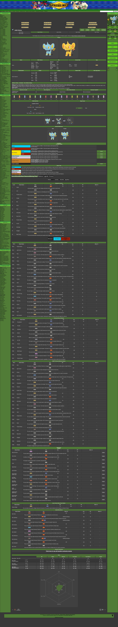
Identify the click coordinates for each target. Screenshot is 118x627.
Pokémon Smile (2, 114)
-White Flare (2, 277)
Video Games (5, 95)
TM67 (13, 297)
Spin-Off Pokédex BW (3, 40)
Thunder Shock (19, 194)
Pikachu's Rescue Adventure (4, 252)
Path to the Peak (2, 85)
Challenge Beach (34, 150)
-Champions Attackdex (3, 35)
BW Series (1, 217)
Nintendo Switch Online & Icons (5, 200)
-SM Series (1, 289)
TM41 (13, 286)
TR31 (13, 340)
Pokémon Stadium (3, 190)
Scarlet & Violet (2, 98)
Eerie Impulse (19, 315)
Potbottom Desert (54, 150)
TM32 (13, 390)
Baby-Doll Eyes (15, 452)
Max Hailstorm (14, 528)
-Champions (2, 44)
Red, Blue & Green (3, 186)
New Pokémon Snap (3, 116)
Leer (17, 190)
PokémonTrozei (2, 176)
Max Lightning (14, 517)
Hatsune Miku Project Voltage (4, 50)
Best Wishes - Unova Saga (4, 71)
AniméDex (1, 65)
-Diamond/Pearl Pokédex (4, 19)
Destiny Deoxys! (2, 230)
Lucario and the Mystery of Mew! (5, 231)
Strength (18, 444)
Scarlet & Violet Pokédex (30, 11)
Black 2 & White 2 (2, 142)
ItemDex (1, 36)
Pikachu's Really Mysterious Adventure (4, 261)
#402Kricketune (18, 610)
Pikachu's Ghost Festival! (4, 256)
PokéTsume (2, 93)
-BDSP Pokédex (2, 23)
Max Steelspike (15, 542)
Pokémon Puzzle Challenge (4, 183)
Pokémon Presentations (3, 54)
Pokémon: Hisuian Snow (3, 83)
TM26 (13, 268)
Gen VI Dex (78, 32)
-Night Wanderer (2, 313)
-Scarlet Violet (2, 288)
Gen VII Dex (59, 32)
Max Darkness (14, 539)
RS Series (1, 213)
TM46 (13, 412)
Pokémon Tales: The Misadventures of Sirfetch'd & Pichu (4, 91)
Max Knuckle (14, 524)
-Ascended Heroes (3, 274)
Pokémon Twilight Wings (3, 81)
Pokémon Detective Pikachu (4, 248)
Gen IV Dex (21, 33)
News (1, 14)
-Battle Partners (2, 309)
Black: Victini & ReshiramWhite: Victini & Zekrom (5, 237)
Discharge (18, 227)
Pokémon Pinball (2, 189)
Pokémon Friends (2, 101)
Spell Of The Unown (3, 226)
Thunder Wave (19, 219)
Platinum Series (2, 216)
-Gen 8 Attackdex (2, 34)
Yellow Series (2, 211)
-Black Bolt (1, 306)
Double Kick (14, 459)
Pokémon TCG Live (3, 117)
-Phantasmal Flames (3, 275)
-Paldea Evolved (2, 287)
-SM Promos (2, 320)
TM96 (13, 444)
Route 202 (33, 156)
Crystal (1, 181)
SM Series (1, 220)
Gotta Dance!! (2, 255)
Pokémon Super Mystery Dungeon (5, 135)
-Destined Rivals (2, 278)
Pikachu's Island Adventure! (4, 257)
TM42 (13, 397)
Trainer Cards (2, 269)
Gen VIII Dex (40, 32)
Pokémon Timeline (3, 47)
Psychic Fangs (20, 358)
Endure (18, 419)
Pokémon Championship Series (5, 49)
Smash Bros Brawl (3, 166)
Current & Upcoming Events (4, 59)
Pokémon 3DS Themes (3, 197)
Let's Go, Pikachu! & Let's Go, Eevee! (4, 121)
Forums (10, 11)
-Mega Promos (2, 295)
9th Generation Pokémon (4, 60)
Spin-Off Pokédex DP (3, 39)
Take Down (14, 456)
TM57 (13, 415)
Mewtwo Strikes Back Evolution (4, 246)
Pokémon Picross (2, 136)
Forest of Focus (47, 151)
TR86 (13, 351)
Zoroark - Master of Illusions (4, 235)
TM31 (13, 271)
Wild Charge (18, 234)
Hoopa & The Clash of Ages (4, 242)
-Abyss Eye (2, 301)
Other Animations (2, 88)
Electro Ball (19, 347)
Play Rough (19, 354)
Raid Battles (2, 271)
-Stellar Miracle (2, 312)
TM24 (13, 383)
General (82, 29)
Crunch (17, 223)
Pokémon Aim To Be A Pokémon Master (5, 75)
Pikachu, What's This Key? (4, 262)
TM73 (13, 426)
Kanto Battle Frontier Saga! (4, 70)
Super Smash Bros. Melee (4, 184)
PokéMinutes (2, 86)
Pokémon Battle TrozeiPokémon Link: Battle (5, 131)
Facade (18, 279)
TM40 (13, 282)
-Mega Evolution (2, 276)
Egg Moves (104, 29)
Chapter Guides (2, 209)
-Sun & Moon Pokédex (3, 21)
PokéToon (1, 84)
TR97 (13, 358)
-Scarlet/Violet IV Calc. (3, 43)
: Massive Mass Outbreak (39, 161)
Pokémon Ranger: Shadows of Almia (4, 163)
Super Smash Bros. (3, 192)
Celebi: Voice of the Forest (4, 228)
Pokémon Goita (2, 202)
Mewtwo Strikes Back (3, 225)
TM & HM (62, 179)
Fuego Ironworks (47, 156)
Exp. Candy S (29, 113)
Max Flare (14, 513)
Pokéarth (45, 11)
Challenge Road (41, 150)
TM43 (13, 401)
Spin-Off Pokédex (2, 38)
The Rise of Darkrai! (3, 233)
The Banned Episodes (3, 78)
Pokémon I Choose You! (3, 244)
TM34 (13, 394)
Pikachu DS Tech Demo (3, 177)
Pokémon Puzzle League (4, 187)
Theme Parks (2, 56)
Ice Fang (18, 297)
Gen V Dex (97, 32)
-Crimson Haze (2, 314)
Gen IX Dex (21, 32)
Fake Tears (14, 499)
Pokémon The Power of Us (4, 245)
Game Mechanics (2, 42)
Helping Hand (19, 286)
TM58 (13, 419)
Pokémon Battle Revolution (4, 160)
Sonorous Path (41, 160)
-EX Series (1, 292)
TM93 (13, 315)
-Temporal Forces (2, 283)
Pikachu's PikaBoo (3, 253)
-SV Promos (2, 296)
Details (101, 151)
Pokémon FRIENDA (3, 203)
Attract (18, 271)
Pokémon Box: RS (3, 173)
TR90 (13, 354)
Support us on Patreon (59, 617)
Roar (18, 365)
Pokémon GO (2, 102)
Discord (17, 11)
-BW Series (2, 291)
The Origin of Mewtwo (3, 224)
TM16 (13, 368)
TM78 (13, 430)
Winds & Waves (2, 97)
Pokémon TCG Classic (3, 272)
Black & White (2, 141)
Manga (5, 205)
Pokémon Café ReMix (3, 103)
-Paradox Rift (2, 285)
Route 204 (41, 156)
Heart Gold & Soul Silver (3, 155)
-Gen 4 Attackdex (2, 31)
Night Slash (14, 466)
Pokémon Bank (2, 129)
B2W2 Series (2, 218)
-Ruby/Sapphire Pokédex (4, 18)
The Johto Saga (2, 68)
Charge (17, 198)
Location (87, 29)
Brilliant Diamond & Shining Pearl (5, 109)
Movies (5, 222)
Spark (17, 205)
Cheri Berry (29, 107)
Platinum (1, 154)
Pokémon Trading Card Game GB (5, 191)
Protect (18, 264)
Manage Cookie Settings (70, 614)
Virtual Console (2, 196)
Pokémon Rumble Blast (3, 147)
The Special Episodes (3, 77)
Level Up (56, 179)
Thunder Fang (19, 293)
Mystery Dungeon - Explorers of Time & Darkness (5, 165)
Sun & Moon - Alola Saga (4, 73)
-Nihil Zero (1, 302)
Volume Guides (2, 210)
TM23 (13, 257)
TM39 (13, 279)
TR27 (13, 336)
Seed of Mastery (39, 113)
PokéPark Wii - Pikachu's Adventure (4, 159)
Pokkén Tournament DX (3, 124)
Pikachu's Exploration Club (4, 258)
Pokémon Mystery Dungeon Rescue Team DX (4, 113)
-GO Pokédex (2, 25)
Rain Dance (19, 275)
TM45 (13, 408)
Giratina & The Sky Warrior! (4, 234)
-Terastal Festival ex (3, 310)
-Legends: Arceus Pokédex (4, 24)
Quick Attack (14, 470)
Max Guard (14, 546)
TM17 (13, 250)
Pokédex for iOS (2, 152)
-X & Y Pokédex (2, 20)
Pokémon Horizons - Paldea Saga (5, 76)
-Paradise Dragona (3, 311)
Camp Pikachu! (2, 254)
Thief (18, 257)
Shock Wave (19, 394)
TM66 (13, 293)
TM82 (13, 433)
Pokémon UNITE (2, 104)
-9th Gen (1, 45)
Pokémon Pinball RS (3, 174)
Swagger (18, 230)
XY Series (1, 219)
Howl (13, 463)
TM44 (13, 404)
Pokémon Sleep (2, 105)
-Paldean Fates (2, 284)
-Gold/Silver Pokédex (3, 17)
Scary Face (18, 216)
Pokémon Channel (3, 172)
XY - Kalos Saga (2, 72)
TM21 (13, 253)
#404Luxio (100, 610)
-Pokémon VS (2, 317)
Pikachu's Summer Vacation (4, 251)
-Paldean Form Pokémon (4, 62)
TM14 (13, 246)
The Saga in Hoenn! (3, 69)
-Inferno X (1, 304)
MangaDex (1, 207)
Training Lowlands (47, 150)
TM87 (13, 437)
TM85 (13, 311)
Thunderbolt (19, 322)
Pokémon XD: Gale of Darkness (5, 171)
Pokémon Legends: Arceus (4, 110)
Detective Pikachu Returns (4, 106)
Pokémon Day (2, 53)
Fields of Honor (40, 151)
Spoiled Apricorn (39, 107)
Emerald (1, 169)
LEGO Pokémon (2, 55)
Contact (13, 11)
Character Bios (2, 66)
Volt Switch (18, 212)
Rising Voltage (14, 507)
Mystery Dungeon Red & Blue (4, 175)
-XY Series (1, 290)
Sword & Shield (2, 108)
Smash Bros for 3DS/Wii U (4, 139)
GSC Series (2, 212)
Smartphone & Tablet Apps (4, 198)
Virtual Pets (2, 199)
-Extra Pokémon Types (3, 268)
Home (7, 11)
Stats (98, 29)
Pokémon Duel (2, 138)
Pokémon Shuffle (2, 134)
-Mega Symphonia (3, 305)
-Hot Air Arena (2, 308)
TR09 (13, 325)
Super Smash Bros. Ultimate (4, 126)
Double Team (19, 390)
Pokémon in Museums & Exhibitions (3, 52)
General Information (3, 206)
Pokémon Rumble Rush (3, 123)
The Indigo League (3, 67)
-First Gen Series (2, 294)
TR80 (13, 347)
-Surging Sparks (2, 280)
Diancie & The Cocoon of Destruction (4, 241)
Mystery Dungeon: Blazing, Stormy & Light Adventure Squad (5, 158)
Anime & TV (5, 63)
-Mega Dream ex (2, 303)
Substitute (19, 329)
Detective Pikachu (2, 125)
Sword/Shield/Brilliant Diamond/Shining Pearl (25, 176)
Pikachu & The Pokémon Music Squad (4, 264)
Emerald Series (2, 214)
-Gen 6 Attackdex (2, 32)
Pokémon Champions (3, 100)
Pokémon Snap (2, 188)
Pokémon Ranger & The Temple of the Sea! (5, 232)
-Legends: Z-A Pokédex (3, 26)
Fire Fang (18, 300)
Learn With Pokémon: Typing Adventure (4, 150)
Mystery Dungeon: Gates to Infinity (5, 145)
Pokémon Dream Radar (3, 143)
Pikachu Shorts (5, 250)
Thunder (18, 325)
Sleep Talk (19, 336)
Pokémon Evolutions (3, 82)
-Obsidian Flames (2, 286)
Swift (18, 282)
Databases (5, 13)
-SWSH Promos (2, 297)
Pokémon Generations (3, 80)
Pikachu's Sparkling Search (4, 259)
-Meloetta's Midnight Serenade (4, 238)
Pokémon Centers (2, 48)
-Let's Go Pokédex (3, 22)
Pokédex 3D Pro (2, 149)
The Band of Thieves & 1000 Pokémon (4, 133)
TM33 (13, 275)
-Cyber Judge (2, 316)
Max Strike (14, 521)
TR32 (13, 343)
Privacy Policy (62, 614)
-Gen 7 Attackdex (2, 33)
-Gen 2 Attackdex (2, 29)
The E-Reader (2, 178)
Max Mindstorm (15, 535)
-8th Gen (1, 46)
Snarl (18, 311)
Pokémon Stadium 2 (3, 182)
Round (18, 304)
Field (86, 108)
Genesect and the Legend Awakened (4, 240)
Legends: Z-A (2, 99)
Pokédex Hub (22, 11)
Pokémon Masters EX (3, 112)
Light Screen (19, 250)
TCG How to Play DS (3, 151)
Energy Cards (2, 270)
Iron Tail (18, 340)
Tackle (17, 187)
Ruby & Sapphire (2, 168)
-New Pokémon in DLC (3, 61)
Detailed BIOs (2, 208)
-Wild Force (2, 315)
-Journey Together (2, 279)
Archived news (2, 15)
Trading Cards (5, 265)
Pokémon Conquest (3, 146)
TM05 (13, 365)
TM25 (13, 264)
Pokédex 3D (2, 148)
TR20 (13, 329)
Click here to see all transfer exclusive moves (59, 551)
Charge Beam (19, 415)
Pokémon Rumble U (3, 144)
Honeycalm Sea (60, 151)
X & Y (1, 128)
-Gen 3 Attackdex (2, 30)
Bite (17, 201)
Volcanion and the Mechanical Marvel (4, 243)
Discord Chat (2, 58)
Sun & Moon (2, 119)
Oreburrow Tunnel (54, 159)
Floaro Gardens (48, 159)
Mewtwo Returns (2, 227)
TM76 (13, 304)
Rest (17, 253)
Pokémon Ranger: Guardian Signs (5, 156)
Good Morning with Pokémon (4, 87)
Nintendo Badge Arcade (3, 140)
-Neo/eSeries (2, 293)
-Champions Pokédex (3, 27)
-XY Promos (2, 298)
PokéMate (1, 179)
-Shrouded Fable (2, 282)
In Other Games (2, 195)
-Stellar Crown (2, 281)
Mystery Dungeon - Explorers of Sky (5, 162)
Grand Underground (54, 156)
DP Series (1, 215)
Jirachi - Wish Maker (3, 229)
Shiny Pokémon (2, 79)
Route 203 (37, 156)
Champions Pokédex (39, 11)
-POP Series (2, 299)
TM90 (13, 441)
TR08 (13, 322)
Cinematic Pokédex (3, 41)
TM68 (13, 300)
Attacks (93, 29)
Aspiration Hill (41, 159)
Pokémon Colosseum (3, 170)
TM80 (13, 308)
